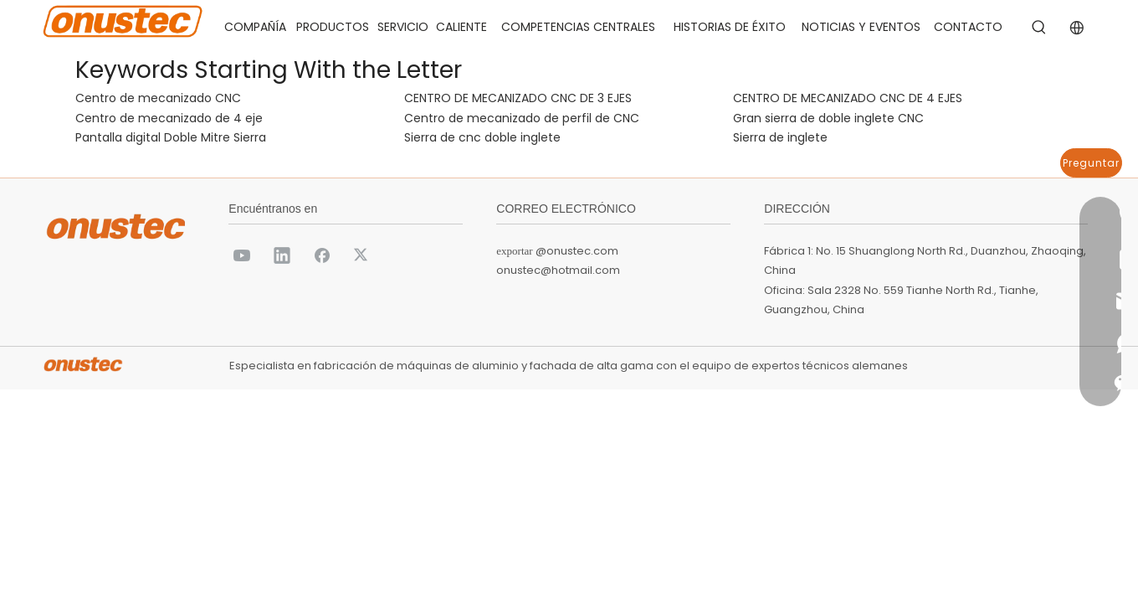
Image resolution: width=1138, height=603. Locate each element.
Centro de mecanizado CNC (158, 98)
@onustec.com (577, 251)
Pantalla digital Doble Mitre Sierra (170, 137)
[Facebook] (322, 254)
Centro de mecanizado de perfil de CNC (521, 118)
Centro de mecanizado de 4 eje (169, 118)
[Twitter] (362, 254)
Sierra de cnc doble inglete (482, 137)
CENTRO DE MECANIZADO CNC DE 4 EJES (847, 98)
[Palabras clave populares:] (1039, 28)
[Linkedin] (282, 254)
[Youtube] (241, 254)
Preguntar (1091, 163)
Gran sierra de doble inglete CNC (828, 118)
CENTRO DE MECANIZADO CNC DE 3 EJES (518, 98)
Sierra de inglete (780, 137)
